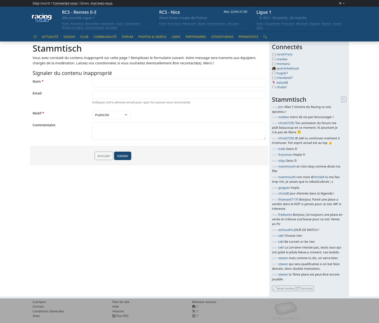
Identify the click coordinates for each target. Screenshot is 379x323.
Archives (305, 288)
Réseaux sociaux (204, 302)
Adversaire (108, 23)
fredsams (285, 214)
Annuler (103, 156)
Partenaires (196, 36)
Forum (127, 36)
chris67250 (286, 123)
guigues (284, 187)
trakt (281, 149)
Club (84, 36)
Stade (120, 23)
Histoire (118, 311)
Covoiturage (222, 36)
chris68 (319, 177)
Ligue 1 (263, 12)
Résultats (302, 23)
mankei (282, 59)
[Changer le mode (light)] (341, 3)
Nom (38, 81)
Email (37, 93)
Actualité (111, 27)
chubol (281, 87)
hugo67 (282, 73)
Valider (122, 156)
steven (283, 258)
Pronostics (77, 23)
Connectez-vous (65, 3)
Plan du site (121, 302)
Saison (69, 36)
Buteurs (326, 23)
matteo (283, 117)
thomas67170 (288, 199)
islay (281, 160)
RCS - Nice (169, 12)
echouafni (285, 230)
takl (281, 235)
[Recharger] (344, 99)
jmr (280, 107)
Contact (38, 306)
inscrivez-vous (101, 3)
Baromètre (92, 23)
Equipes (315, 23)
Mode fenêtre (283, 288)
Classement (132, 23)
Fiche (65, 23)
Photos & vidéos (152, 36)
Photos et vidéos (72, 27)
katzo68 (282, 82)
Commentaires (94, 27)
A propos (39, 302)
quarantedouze (288, 68)
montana (283, 63)
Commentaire (44, 125)
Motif (38, 113)
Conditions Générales (48, 311)
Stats (36, 316)
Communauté (105, 36)
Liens (176, 36)
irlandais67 (285, 77)
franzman (285, 154)
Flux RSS (120, 316)
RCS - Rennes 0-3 (79, 12)
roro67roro (285, 54)
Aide (115, 306)
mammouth (287, 166)
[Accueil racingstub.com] (42, 18)
